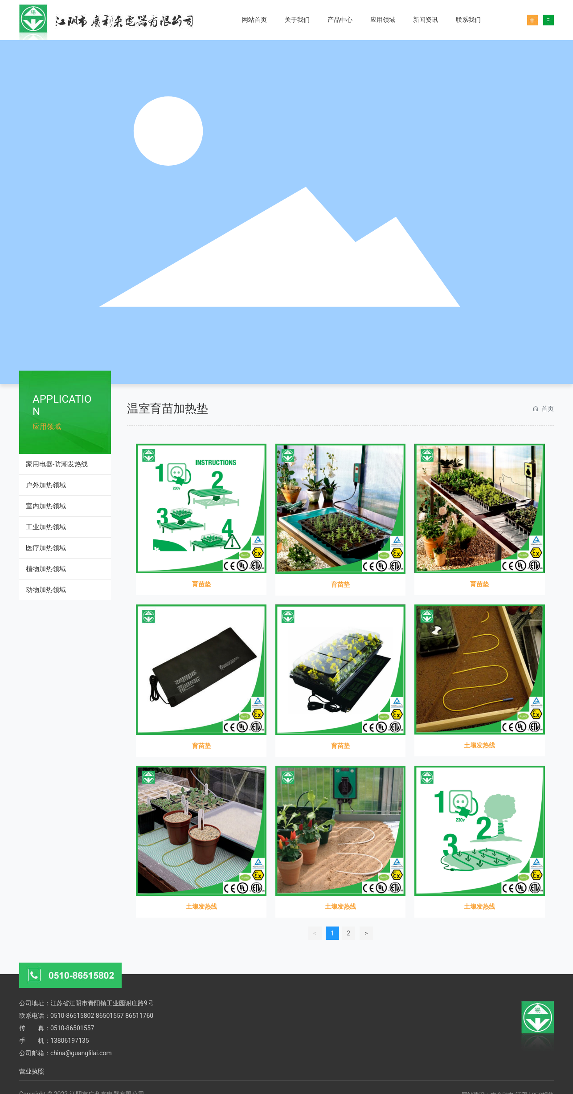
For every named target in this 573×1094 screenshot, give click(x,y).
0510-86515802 (72, 1015)
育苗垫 (201, 584)
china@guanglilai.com (81, 1053)
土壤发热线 (479, 745)
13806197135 (69, 1040)
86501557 (110, 1015)
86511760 (139, 1015)
